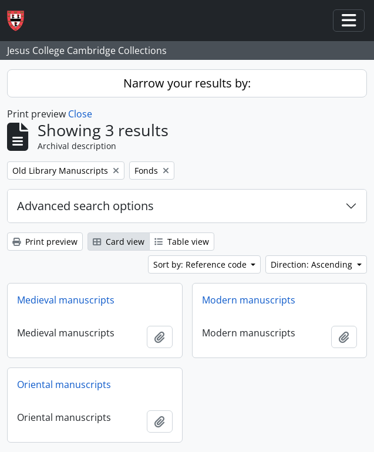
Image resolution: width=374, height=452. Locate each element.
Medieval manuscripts (65, 300)
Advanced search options (85, 206)
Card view (118, 241)
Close (80, 113)
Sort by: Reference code (201, 264)
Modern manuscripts (248, 300)
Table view (181, 241)
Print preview (45, 241)
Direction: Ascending (313, 264)
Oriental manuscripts (64, 384)
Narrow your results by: (187, 83)
